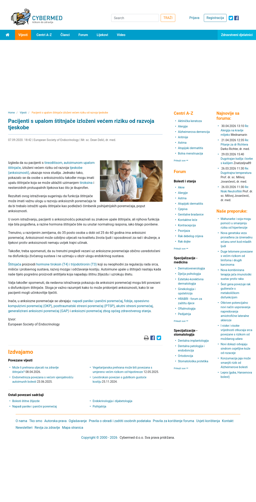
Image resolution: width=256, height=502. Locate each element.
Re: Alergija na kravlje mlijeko (235, 130)
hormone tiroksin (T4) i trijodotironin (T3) (66, 264)
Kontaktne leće (187, 220)
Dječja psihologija (189, 273)
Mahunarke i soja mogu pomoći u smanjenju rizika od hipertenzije (236, 223)
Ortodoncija (185, 356)
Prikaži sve (181, 160)
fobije (128, 301)
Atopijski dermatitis (190, 148)
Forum (83, 35)
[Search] (135, 18)
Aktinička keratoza (190, 121)
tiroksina (86, 183)
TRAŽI (168, 18)
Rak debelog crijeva (190, 236)
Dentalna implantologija (193, 340)
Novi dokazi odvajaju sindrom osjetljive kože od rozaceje (235, 349)
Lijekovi (102, 35)
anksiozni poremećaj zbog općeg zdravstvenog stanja (111, 311)
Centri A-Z (44, 35)
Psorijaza (184, 230)
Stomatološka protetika (193, 361)
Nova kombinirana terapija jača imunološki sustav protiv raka (236, 274)
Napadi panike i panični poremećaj (34, 406)
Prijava (194, 18)
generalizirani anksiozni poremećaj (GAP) (38, 311)
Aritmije (183, 137)
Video (121, 35)
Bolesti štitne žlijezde (26, 401)
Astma (182, 142)
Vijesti (23, 35)
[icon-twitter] (230, 18)
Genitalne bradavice (191, 214)
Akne (181, 187)
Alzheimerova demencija (194, 131)
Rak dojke (184, 241)
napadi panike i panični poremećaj (97, 301)
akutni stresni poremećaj (134, 306)
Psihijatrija (99, 406)
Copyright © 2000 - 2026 (99, 438)
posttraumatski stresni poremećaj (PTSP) (84, 306)
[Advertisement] (128, 71)
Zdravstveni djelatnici (237, 35)
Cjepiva (182, 209)
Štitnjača (14, 264)
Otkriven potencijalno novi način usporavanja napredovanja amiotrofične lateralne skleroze (235, 311)
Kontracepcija (187, 225)
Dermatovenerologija (191, 268)
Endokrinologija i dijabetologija (112, 401)
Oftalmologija (186, 308)
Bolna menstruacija (190, 153)
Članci (65, 35)
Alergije (183, 126)
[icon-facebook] (236, 18)
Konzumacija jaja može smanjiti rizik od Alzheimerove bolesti (236, 363)
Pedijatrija (184, 314)
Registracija (215, 18)
